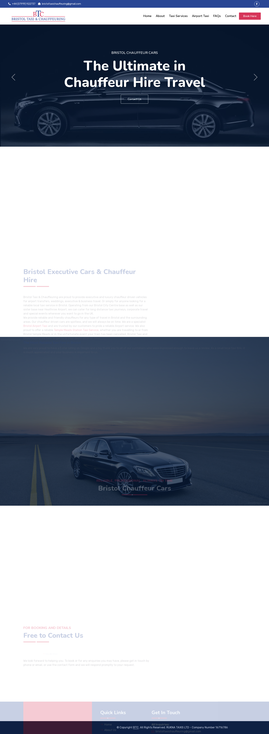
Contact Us (134, 99)
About (160, 16)
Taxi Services (178, 16)
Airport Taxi (200, 16)
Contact (230, 16)
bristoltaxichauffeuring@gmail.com (59, 3)
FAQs (217, 16)
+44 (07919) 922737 (21, 3)
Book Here (249, 16)
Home (147, 16)
